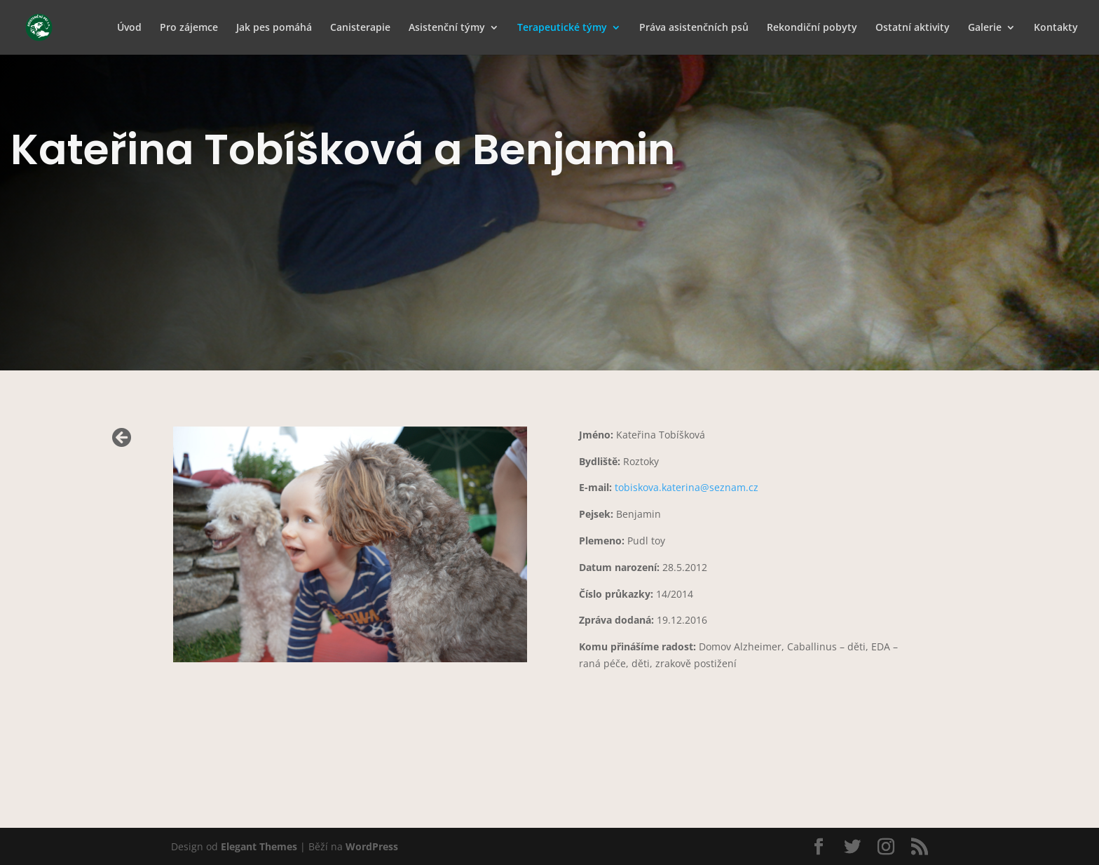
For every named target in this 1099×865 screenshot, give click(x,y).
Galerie (985, 28)
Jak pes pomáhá (274, 28)
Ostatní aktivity (912, 28)
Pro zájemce (189, 28)
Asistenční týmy (447, 28)
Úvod (129, 28)
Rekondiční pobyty (812, 28)
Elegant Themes (259, 846)
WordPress (372, 846)
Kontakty (1056, 28)
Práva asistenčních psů (694, 28)
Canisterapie (360, 28)
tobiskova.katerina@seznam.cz (686, 487)
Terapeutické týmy (562, 28)
